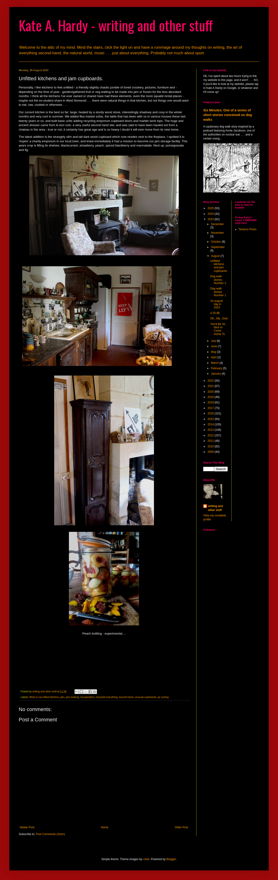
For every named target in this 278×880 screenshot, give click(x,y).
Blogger (171, 859)
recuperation (87, 697)
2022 (211, 380)
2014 (211, 424)
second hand (126, 697)
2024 (211, 213)
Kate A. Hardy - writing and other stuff (116, 25)
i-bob (146, 859)
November (217, 232)
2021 (211, 386)
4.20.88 (215, 313)
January (216, 373)
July (214, 341)
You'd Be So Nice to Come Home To (217, 329)
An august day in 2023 (216, 304)
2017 (211, 408)
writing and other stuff (215, 508)
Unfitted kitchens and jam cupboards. (219, 266)
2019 (211, 397)
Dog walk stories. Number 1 (218, 292)
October (216, 241)
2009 (211, 451)
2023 (211, 219)
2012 (211, 435)
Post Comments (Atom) (50, 834)
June (214, 346)
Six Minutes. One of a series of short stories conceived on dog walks (227, 114)
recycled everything (107, 697)
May (214, 352)
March (215, 363)
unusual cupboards (145, 697)
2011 (211, 440)
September (218, 247)
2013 (211, 429)
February (217, 368)
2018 (211, 402)
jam (62, 697)
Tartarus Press (248, 229)
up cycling (163, 697)
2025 (211, 208)
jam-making (72, 697)
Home (104, 827)
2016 (211, 413)
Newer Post (27, 827)
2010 (211, 446)
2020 (211, 391)
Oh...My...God (219, 318)
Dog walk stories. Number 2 (218, 280)
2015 (211, 419)
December (217, 224)
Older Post (181, 827)
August (216, 256)
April (214, 357)
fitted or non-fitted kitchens (44, 697)
